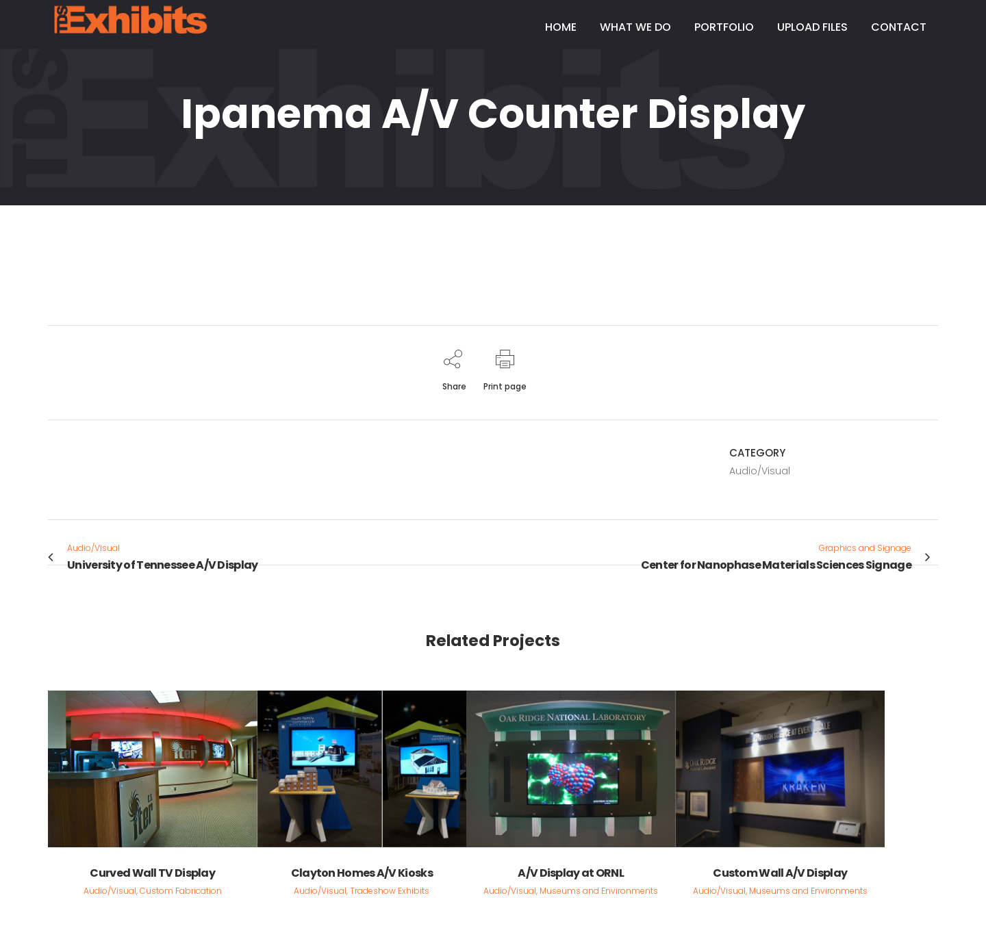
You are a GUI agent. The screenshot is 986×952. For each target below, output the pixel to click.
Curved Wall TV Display (152, 873)
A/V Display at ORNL (571, 873)
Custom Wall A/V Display (780, 873)
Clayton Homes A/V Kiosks (362, 873)
